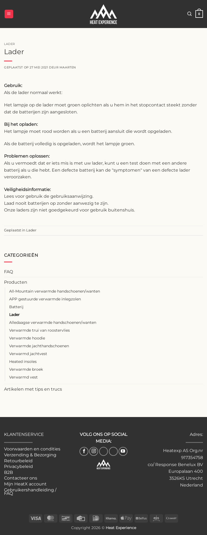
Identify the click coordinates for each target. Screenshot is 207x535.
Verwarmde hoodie (27, 338)
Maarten (68, 67)
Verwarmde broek (26, 369)
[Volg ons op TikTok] (103, 451)
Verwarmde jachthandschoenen (39, 345)
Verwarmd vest (23, 377)
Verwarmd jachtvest (28, 353)
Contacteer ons (20, 478)
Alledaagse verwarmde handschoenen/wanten (52, 322)
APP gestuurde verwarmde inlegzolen (45, 299)
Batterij (16, 306)
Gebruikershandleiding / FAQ (30, 491)
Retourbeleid (18, 460)
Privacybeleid (18, 466)
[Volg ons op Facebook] (84, 451)
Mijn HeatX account (25, 484)
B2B (8, 472)
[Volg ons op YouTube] (123, 451)
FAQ (8, 271)
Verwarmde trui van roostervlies (39, 330)
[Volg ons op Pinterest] (113, 451)
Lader (14, 314)
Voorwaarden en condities (32, 448)
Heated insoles (23, 361)
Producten (15, 282)
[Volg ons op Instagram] (93, 451)
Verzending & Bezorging (30, 454)
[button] (9, 14)
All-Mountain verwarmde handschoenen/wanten (54, 291)
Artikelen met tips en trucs (33, 389)
